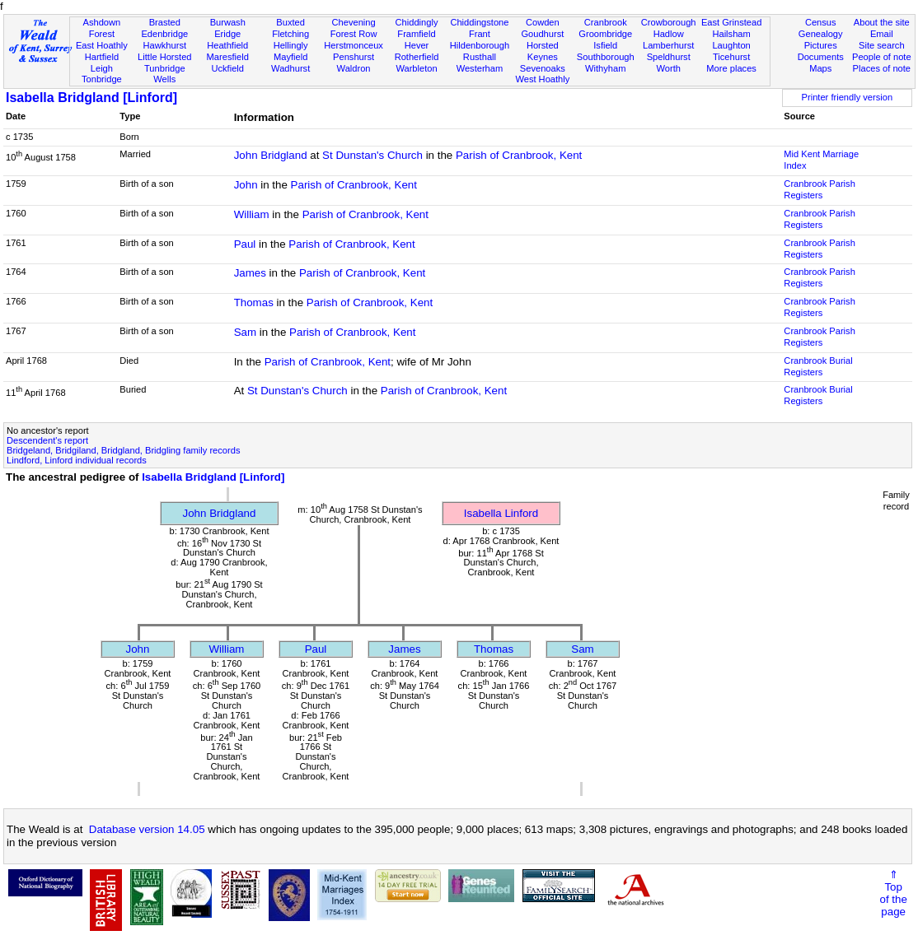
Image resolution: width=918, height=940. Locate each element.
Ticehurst (731, 57)
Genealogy (821, 34)
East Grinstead (731, 22)
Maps (820, 68)
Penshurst (353, 57)
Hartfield (102, 57)
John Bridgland (270, 155)
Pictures (820, 45)
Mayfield (290, 57)
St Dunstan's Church (372, 155)
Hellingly (291, 45)
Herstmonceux (353, 45)
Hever (417, 45)
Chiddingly (417, 22)
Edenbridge (164, 34)
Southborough (606, 57)
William (251, 214)
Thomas (254, 302)
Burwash (228, 22)
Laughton (731, 45)
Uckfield (227, 68)
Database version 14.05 (147, 829)
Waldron (354, 68)
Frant (479, 34)
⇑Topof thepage (892, 893)
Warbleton (416, 68)
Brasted (164, 22)
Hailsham (731, 34)
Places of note (882, 68)
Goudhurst (542, 34)
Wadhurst (290, 68)
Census (820, 22)
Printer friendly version (847, 97)
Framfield (416, 34)
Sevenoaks (542, 68)
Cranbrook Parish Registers (819, 189)
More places (731, 68)
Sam (245, 332)
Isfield (605, 45)
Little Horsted (164, 57)
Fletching (290, 34)
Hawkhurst (164, 45)
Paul (245, 244)
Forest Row (353, 34)
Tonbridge (102, 79)
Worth (668, 68)
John (246, 185)
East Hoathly (102, 45)
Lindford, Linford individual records (77, 460)
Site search (882, 45)
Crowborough (668, 22)
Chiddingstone (479, 22)
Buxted (290, 22)
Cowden (543, 22)
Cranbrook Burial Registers (818, 366)
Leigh (102, 68)
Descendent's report (47, 440)
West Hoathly (542, 79)
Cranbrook (605, 22)
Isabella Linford (501, 513)
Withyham (605, 68)
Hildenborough (479, 45)
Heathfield (227, 45)
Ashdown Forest (102, 28)
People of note (881, 57)
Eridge (227, 34)
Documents (821, 57)
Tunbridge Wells (164, 74)
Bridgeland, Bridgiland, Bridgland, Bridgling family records (123, 450)
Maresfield (228, 57)
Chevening (354, 22)
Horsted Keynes (543, 51)
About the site (882, 22)
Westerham (480, 68)
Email (881, 34)
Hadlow (668, 34)
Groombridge (605, 34)
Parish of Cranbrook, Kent (519, 155)
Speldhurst (669, 57)
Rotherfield (417, 57)
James (250, 273)
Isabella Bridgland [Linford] (91, 98)
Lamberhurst (668, 45)
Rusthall (479, 57)
